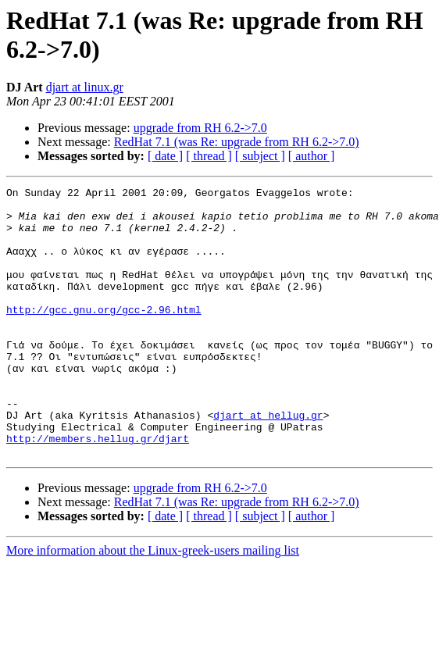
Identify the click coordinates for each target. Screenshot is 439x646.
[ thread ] (209, 155)
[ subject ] (260, 155)
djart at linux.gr (84, 87)
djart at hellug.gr (268, 462)
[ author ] (311, 155)
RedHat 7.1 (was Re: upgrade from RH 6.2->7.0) (236, 141)
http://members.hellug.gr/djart (97, 490)
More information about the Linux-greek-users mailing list (152, 604)
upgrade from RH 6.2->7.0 (200, 127)
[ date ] (165, 155)
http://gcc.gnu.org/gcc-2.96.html (104, 335)
